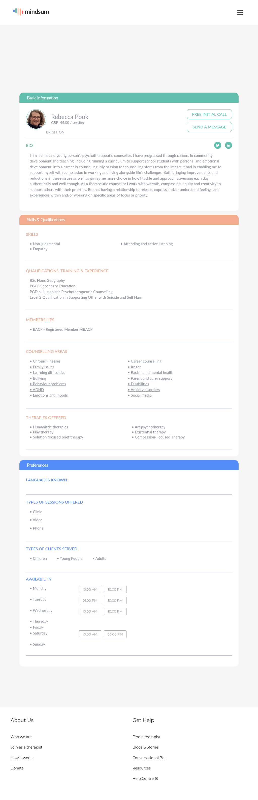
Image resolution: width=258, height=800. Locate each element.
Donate (17, 768)
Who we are (21, 737)
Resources (142, 768)
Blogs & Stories (146, 747)
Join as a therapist (26, 747)
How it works (22, 758)
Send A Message (209, 126)
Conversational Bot (149, 758)
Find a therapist (146, 737)
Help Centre (145, 778)
